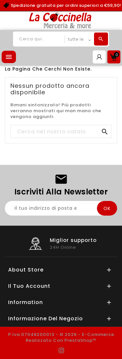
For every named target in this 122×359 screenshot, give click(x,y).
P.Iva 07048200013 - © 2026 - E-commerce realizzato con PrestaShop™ (61, 337)
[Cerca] (61, 131)
